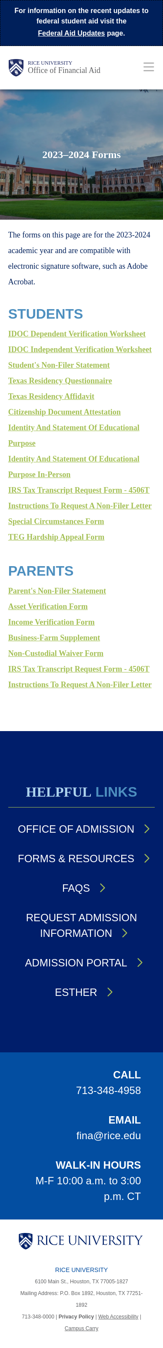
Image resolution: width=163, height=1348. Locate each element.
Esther (76, 992)
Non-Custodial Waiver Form (55, 653)
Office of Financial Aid (64, 70)
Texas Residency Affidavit (51, 396)
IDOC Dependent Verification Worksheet (77, 334)
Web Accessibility (118, 1317)
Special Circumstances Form (56, 521)
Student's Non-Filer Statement (59, 365)
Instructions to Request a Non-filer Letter (80, 505)
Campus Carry (81, 1328)
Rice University (50, 63)
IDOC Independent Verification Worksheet (80, 349)
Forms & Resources (76, 858)
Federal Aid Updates (71, 33)
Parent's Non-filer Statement (57, 591)
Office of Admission (76, 829)
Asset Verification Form (48, 606)
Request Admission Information (81, 925)
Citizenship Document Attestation (64, 412)
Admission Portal (76, 963)
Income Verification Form (51, 622)
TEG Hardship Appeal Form (56, 537)
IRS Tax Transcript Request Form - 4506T (79, 490)
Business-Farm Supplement (54, 637)
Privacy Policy (76, 1317)
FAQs (76, 888)
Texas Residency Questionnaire (60, 380)
